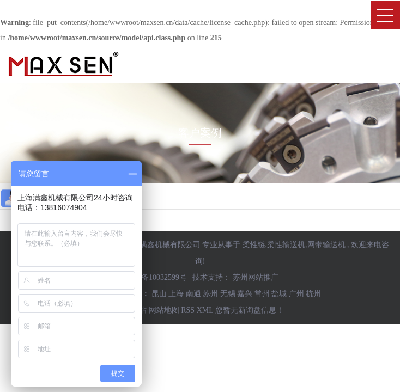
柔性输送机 (286, 245)
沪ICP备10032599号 (154, 277)
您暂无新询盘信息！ (249, 310)
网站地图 (164, 310)
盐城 (279, 294)
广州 (296, 294)
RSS (188, 310)
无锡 (227, 294)
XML (205, 310)
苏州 (210, 294)
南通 (193, 294)
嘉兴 (244, 294)
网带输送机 (326, 245)
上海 (176, 294)
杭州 (313, 294)
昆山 (159, 294)
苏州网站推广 (255, 277)
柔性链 (254, 245)
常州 (262, 294)
